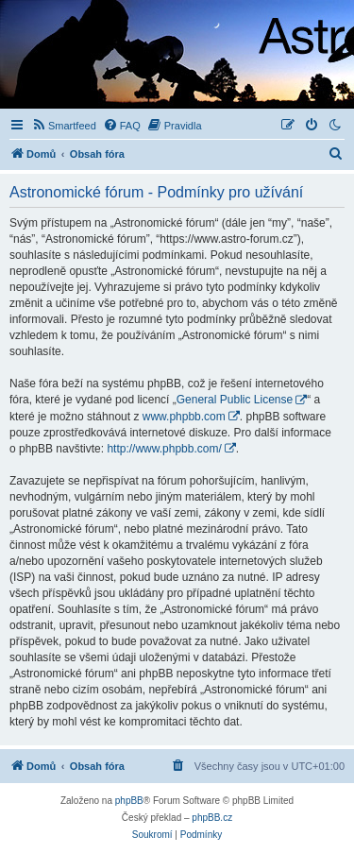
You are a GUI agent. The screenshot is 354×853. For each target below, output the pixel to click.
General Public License (235, 399)
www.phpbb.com (184, 416)
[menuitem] (63, 125)
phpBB (129, 800)
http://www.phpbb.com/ (164, 448)
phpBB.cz (212, 817)
